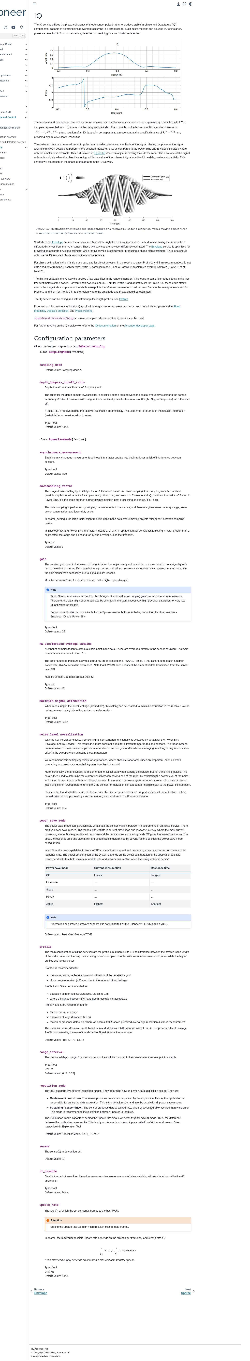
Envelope (26, 158)
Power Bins (27, 152)
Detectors (18, 70)
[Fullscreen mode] (184, 4)
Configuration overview (31, 137)
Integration (19, 86)
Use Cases (19, 65)
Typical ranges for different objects (32, 129)
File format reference (27, 199)
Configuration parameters (213, 10)
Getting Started (21, 49)
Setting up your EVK (26, 112)
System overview (28, 178)
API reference (23, 194)
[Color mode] (191, 4)
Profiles (23, 122)
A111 (16, 106)
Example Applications (24, 80)
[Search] (32, 36)
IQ (22, 163)
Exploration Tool (21, 91)
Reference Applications (25, 75)
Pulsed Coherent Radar (25, 44)
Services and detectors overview (36, 142)
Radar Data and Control (25, 54)
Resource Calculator (24, 96)
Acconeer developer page (166, 320)
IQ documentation (131, 320)
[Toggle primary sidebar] (61, 3)
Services (23, 147)
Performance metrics (30, 184)
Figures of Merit (21, 59)
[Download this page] (178, 4)
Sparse (25, 168)
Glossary (18, 101)
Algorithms (21, 189)
